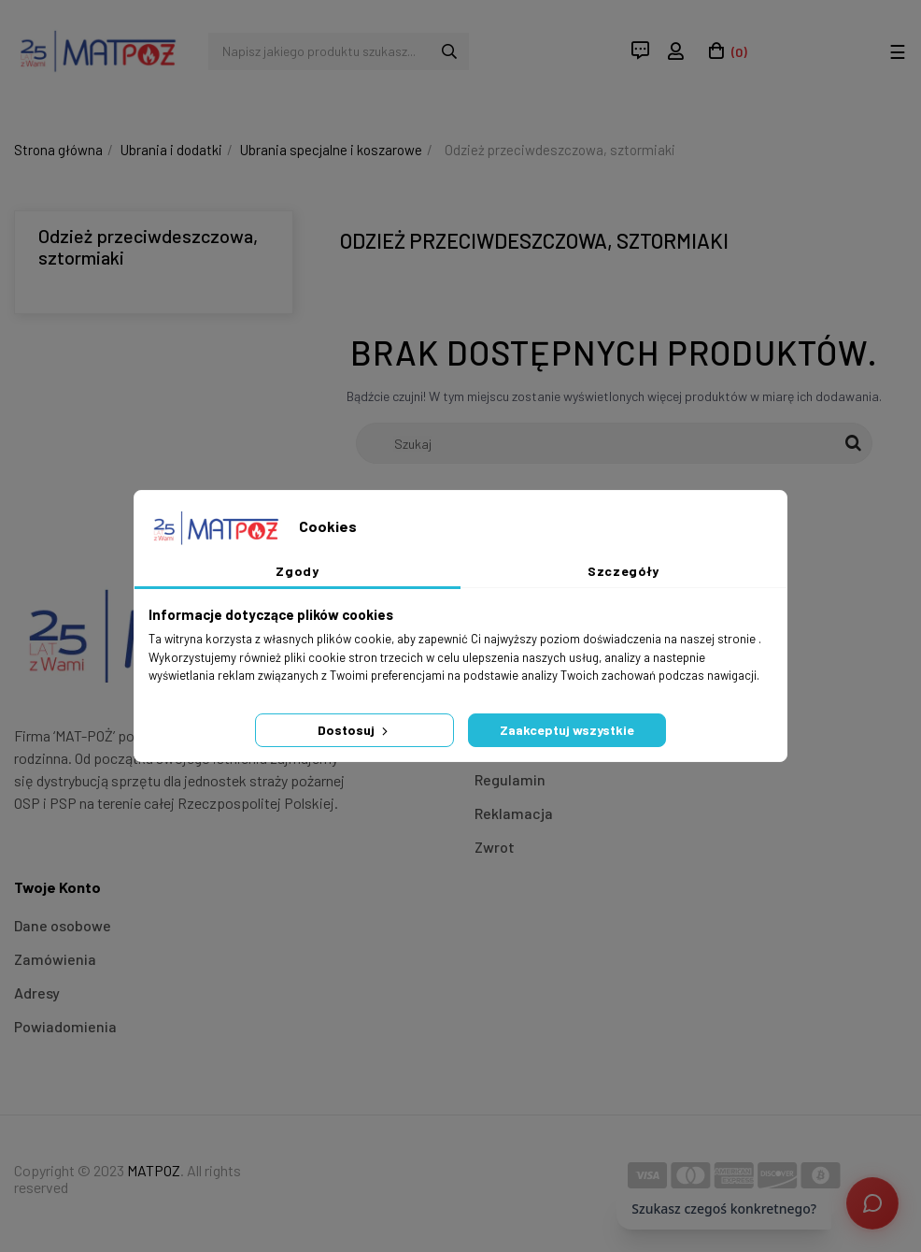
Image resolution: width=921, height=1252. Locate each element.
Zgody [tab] (297, 571)
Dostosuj (354, 730)
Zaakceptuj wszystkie (567, 730)
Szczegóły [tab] (623, 571)
